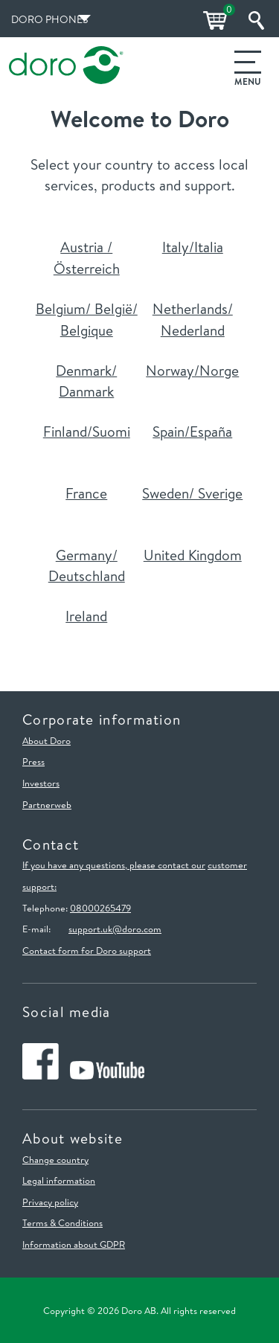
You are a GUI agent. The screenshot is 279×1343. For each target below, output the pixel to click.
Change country (55, 1159)
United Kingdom (193, 555)
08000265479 (100, 907)
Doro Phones (49, 19)
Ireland (86, 616)
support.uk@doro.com (114, 928)
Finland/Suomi (86, 431)
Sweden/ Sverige (192, 493)
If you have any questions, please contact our (113, 864)
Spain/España (192, 431)
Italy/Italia (192, 247)
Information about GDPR (73, 1244)
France (86, 493)
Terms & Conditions (62, 1222)
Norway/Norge (192, 370)
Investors (41, 782)
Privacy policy (50, 1201)
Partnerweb (46, 804)
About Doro (46, 740)
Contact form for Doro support (86, 950)
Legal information (58, 1180)
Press (33, 761)
